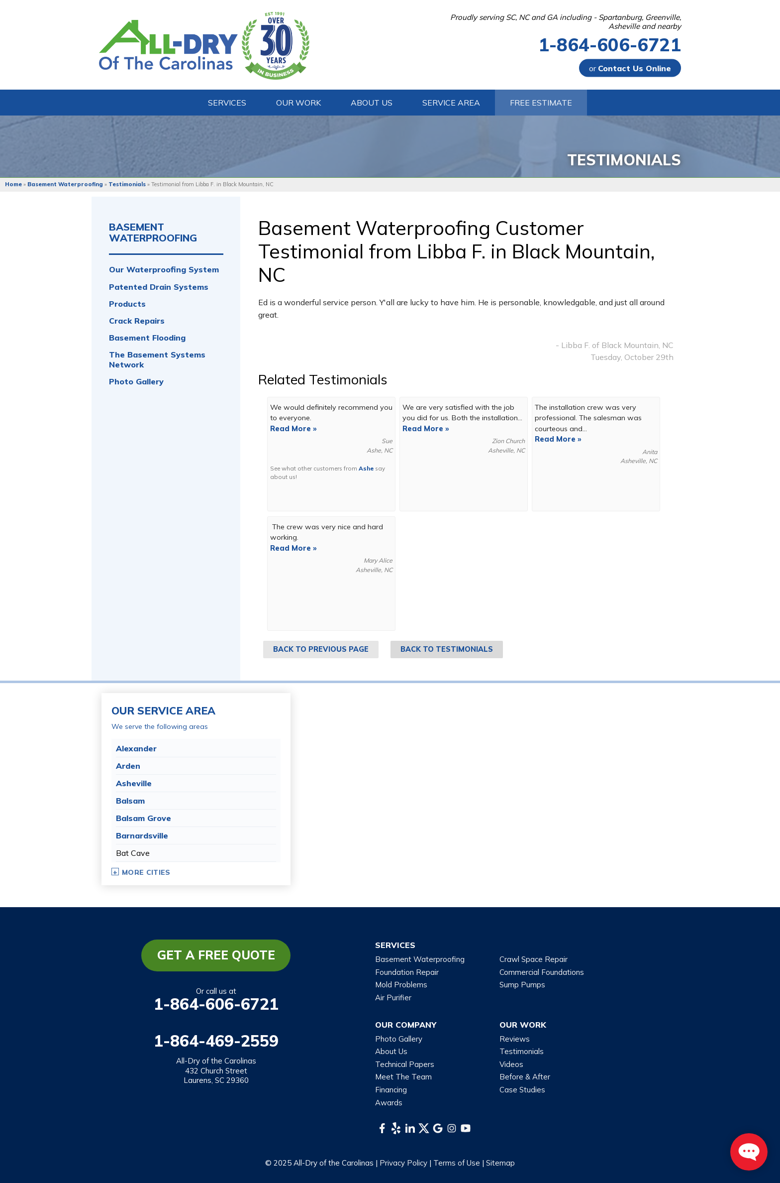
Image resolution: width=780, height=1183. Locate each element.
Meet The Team (403, 1076)
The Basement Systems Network (157, 359)
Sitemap (500, 1163)
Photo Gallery (136, 381)
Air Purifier (393, 997)
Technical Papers (404, 1064)
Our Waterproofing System (164, 269)
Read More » (293, 428)
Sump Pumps (522, 984)
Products (127, 304)
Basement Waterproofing (153, 232)
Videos (511, 1064)
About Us (391, 1051)
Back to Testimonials (446, 649)
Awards (388, 1102)
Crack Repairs (137, 321)
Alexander (136, 748)
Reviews (514, 1039)
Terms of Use (456, 1163)
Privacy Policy (403, 1163)
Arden (128, 766)
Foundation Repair (407, 972)
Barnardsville (142, 835)
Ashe (366, 468)
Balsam (130, 801)
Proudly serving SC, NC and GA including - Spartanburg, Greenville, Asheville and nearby (565, 22)
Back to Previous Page (321, 649)
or (630, 68)
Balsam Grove (143, 818)
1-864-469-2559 (216, 1041)
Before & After (524, 1076)
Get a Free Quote (216, 954)
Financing (391, 1089)
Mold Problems (401, 984)
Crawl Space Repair (533, 959)
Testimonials (521, 1051)
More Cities (146, 872)
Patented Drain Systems (158, 287)
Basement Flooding (147, 338)
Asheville (134, 783)
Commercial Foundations (541, 972)
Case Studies (522, 1089)
